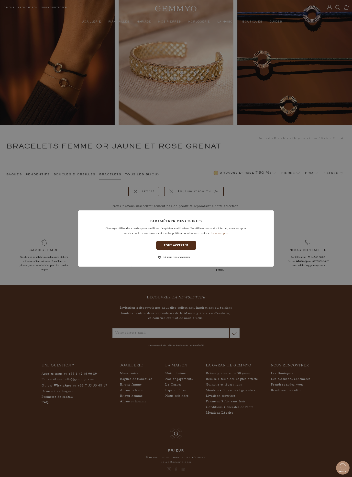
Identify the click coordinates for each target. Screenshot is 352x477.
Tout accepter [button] (176, 245)
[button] (176, 257)
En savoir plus (220, 233)
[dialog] (176, 238)
